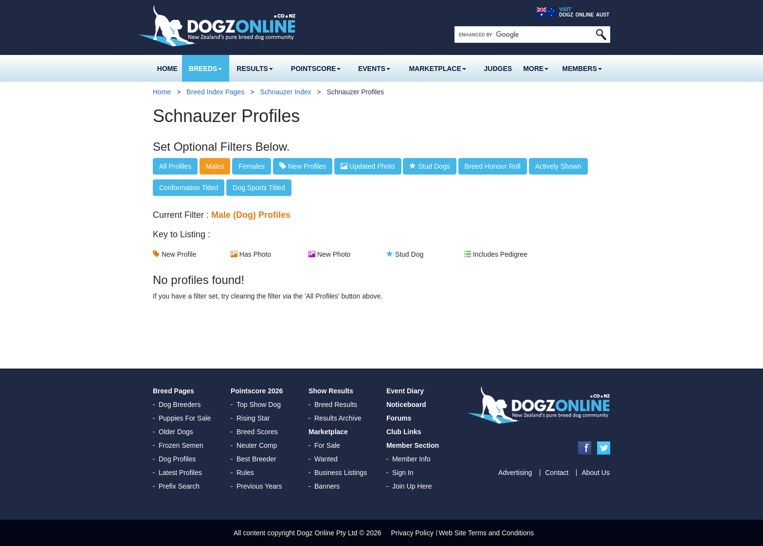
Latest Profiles (180, 472)
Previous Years (259, 486)
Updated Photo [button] (368, 166)
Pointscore (316, 68)
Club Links (403, 432)
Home (167, 68)
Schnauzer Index (285, 92)
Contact (556, 472)
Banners (327, 486)
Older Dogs (176, 432)
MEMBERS (582, 68)
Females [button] (251, 166)
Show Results (331, 391)
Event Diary (405, 391)
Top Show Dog (258, 404)
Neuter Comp (256, 445)
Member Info (411, 459)
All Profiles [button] (175, 166)
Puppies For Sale (185, 418)
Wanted (326, 459)
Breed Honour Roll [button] (493, 166)
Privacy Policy (412, 533)
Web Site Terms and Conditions (486, 533)
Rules (245, 472)
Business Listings (340, 472)
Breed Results (335, 404)
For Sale (327, 445)
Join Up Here (412, 486)
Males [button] (215, 166)
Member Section (412, 445)
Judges (498, 68)
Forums (398, 418)
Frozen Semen (181, 445)
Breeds (205, 68)
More (535, 68)
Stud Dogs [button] (429, 166)
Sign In (403, 472)
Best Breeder (256, 459)
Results (254, 68)
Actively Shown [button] (558, 166)
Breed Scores (257, 432)
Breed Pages (173, 391)
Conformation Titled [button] (188, 188)
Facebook (584, 448)
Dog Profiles (177, 459)
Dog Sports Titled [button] (259, 188)
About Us (595, 472)
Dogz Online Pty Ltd (327, 533)
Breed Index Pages (215, 92)
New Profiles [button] (302, 166)
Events (374, 68)
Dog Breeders (179, 404)
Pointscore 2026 (257, 391)
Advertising (515, 472)
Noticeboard (406, 404)
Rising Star (253, 418)
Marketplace (437, 68)
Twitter (603, 448)
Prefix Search (179, 486)
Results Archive (337, 418)
